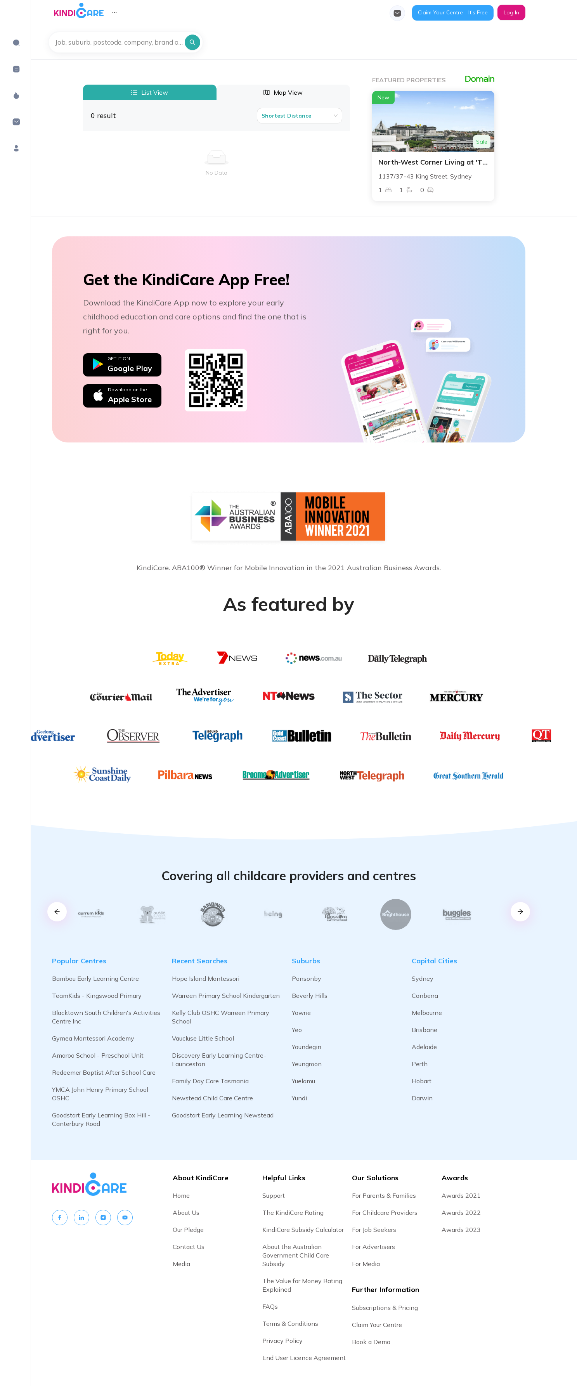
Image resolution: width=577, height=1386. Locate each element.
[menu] (244, 12)
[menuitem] (16, 43)
